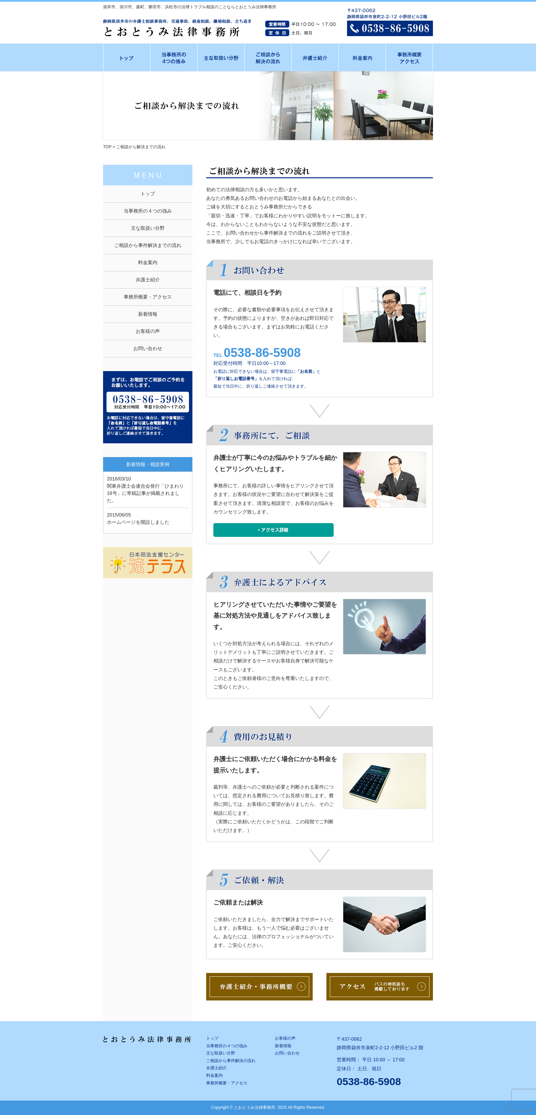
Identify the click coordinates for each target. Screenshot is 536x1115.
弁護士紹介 (148, 279)
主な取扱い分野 (148, 228)
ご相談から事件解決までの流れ (147, 245)
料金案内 (147, 262)
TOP (107, 146)
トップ (148, 193)
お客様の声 (148, 331)
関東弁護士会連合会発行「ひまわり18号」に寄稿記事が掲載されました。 (145, 493)
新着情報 (147, 314)
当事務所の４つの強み (148, 211)
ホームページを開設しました (138, 522)
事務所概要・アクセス (148, 297)
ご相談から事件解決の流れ (231, 1060)
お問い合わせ (147, 348)
